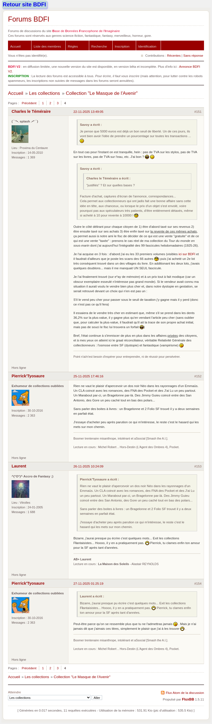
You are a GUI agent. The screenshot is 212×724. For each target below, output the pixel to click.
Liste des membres (47, 46)
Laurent (19, 466)
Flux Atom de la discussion (185, 692)
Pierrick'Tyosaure (28, 376)
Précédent (29, 103)
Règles (73, 46)
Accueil (15, 46)
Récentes (174, 55)
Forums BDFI (28, 19)
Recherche (99, 46)
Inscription (122, 46)
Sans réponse (193, 55)
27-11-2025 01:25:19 (88, 583)
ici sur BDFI (187, 254)
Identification (147, 46)
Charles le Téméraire (31, 111)
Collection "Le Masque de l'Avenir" (101, 93)
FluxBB (188, 699)
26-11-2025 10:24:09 (88, 466)
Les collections (44, 93)
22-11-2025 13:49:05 (88, 111)
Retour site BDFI (24, 4)
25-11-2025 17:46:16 (88, 376)
